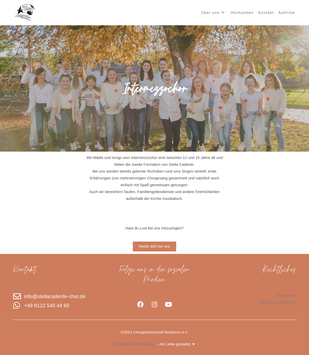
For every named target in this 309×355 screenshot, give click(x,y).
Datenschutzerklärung (277, 302)
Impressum (286, 295)
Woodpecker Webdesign (135, 344)
